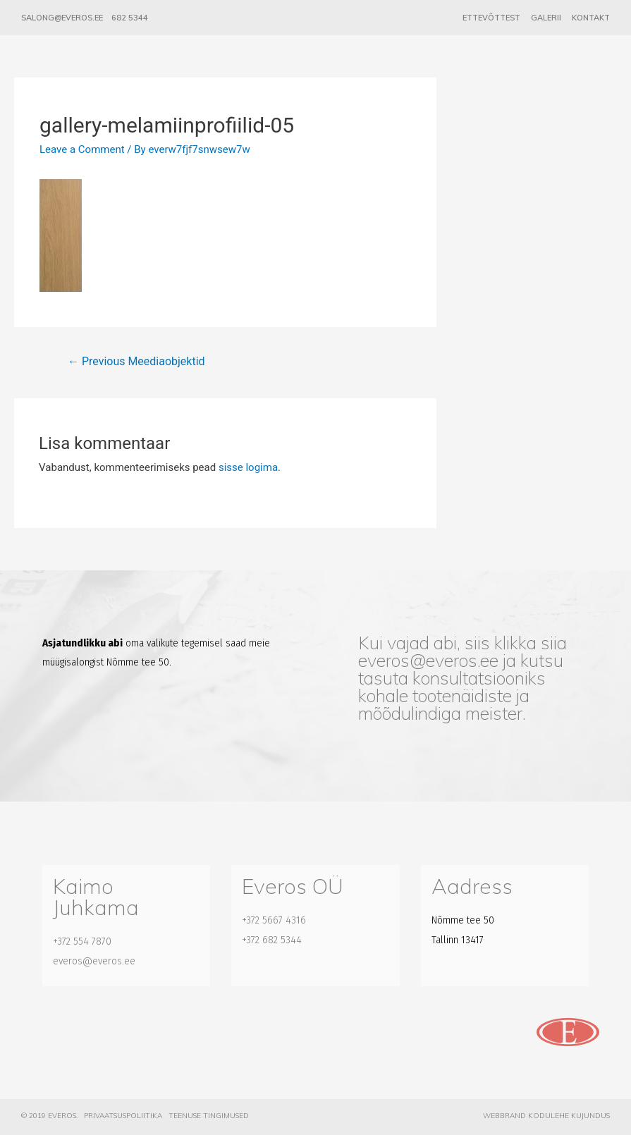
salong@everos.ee (62, 18)
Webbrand (504, 1115)
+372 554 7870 (82, 941)
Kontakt (591, 18)
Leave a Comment (82, 149)
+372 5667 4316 (274, 920)
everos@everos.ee (428, 660)
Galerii (546, 18)
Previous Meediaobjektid (136, 361)
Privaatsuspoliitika (123, 1115)
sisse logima (248, 467)
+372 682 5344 (272, 939)
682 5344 (129, 18)
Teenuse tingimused (209, 1115)
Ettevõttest (491, 18)
